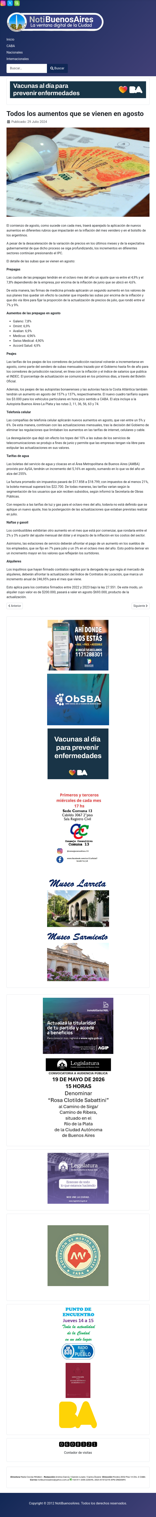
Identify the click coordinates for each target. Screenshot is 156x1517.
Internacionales (17, 59)
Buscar (57, 68)
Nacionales (14, 52)
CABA (10, 46)
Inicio (10, 39)
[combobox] (26, 68)
